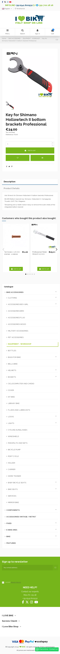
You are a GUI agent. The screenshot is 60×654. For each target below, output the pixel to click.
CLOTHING (12, 298)
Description (9, 181)
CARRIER (11, 469)
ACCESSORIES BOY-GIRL (18, 304)
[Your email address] (27, 567)
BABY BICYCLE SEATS (17, 483)
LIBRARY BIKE (14, 403)
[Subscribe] (55, 567)
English (7, 9)
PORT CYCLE (13, 456)
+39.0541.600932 (24, 5)
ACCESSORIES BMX (16, 311)
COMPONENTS (13, 510)
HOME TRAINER (14, 476)
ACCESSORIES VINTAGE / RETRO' (21, 517)
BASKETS (12, 377)
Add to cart (30, 150)
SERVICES (12, 496)
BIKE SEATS (13, 489)
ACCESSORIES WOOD (17, 324)
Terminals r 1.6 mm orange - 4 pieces (12, 253)
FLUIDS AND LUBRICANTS (19, 410)
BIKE (8, 536)
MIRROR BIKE (13, 502)
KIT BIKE (11, 397)
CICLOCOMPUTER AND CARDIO (21, 384)
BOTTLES (12, 351)
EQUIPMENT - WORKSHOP (19, 344)
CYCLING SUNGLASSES (17, 430)
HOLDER (11, 463)
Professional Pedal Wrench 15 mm (39, 253)
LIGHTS (11, 423)
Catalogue (8, 287)
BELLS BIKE (13, 364)
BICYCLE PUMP (14, 450)
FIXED (9, 523)
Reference (9, 134)
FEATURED (11, 543)
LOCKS (11, 417)
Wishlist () (20, 9)
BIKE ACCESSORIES (14, 292)
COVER (11, 390)
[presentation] (22, 575)
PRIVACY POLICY (16, 582)
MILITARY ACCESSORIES (18, 331)
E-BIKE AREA (11, 530)
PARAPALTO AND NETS (17, 443)
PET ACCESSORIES (15, 337)
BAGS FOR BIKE (14, 357)
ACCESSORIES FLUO (16, 318)
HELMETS (12, 370)
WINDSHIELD (13, 436)
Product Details (12, 188)
